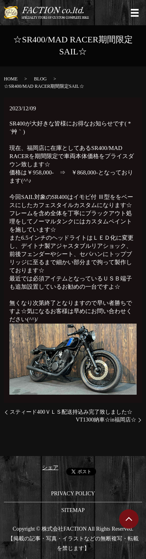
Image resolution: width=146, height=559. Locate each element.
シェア (50, 467)
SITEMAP (73, 510)
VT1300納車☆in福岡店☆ (106, 420)
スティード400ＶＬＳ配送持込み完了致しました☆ (71, 412)
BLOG (40, 79)
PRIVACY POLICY (73, 493)
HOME (11, 79)
